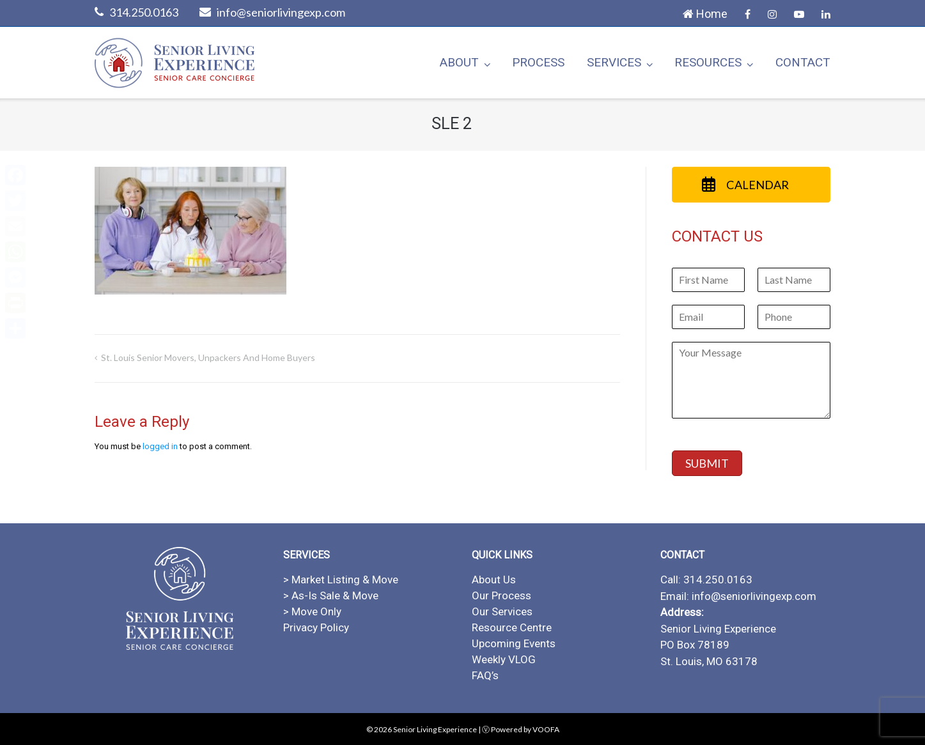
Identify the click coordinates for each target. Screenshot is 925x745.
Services (614, 62)
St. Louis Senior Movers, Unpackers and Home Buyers (208, 357)
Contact (802, 62)
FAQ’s (485, 675)
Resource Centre (512, 627)
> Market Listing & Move (340, 579)
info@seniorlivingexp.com (281, 12)
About (459, 62)
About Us (494, 579)
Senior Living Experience (435, 729)
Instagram (772, 14)
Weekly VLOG (504, 659)
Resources (708, 62)
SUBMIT (707, 463)
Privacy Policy (316, 627)
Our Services (502, 611)
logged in (160, 446)
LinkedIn (825, 14)
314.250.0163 (143, 12)
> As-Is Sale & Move (330, 595)
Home (705, 13)
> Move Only (312, 611)
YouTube (799, 14)
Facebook (747, 14)
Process (538, 62)
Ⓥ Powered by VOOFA (520, 729)
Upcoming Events (514, 643)
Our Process (501, 595)
